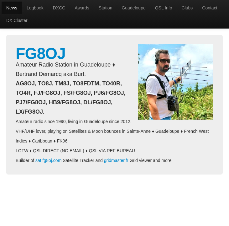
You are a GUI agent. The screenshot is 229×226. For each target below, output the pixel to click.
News (11, 7)
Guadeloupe (133, 7)
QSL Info (163, 7)
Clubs (187, 7)
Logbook (35, 7)
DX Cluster (17, 20)
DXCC (59, 7)
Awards (82, 7)
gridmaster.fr (116, 160)
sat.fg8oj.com (48, 160)
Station (105, 7)
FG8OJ (40, 53)
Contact (209, 7)
